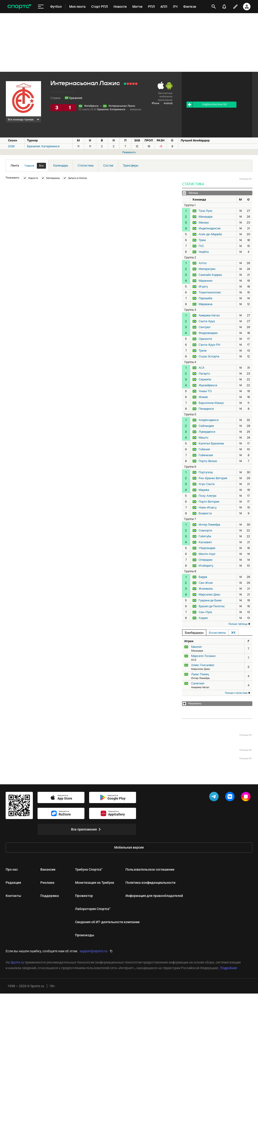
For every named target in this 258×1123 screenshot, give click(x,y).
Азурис (203, 618)
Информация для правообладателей (154, 896)
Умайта (204, 252)
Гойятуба (205, 536)
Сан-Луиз (205, 612)
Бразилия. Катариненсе (111, 109)
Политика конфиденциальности (150, 882)
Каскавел (205, 542)
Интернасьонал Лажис (122, 105)
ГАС (201, 246)
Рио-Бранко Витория (213, 478)
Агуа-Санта (207, 484)
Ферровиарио (208, 333)
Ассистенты (217, 632)
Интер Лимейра (209, 525)
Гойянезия (206, 455)
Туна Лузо (205, 211)
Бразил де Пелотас (212, 606)
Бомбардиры (194, 632)
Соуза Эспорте (209, 356)
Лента (28, 166)
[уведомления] (224, 6)
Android (168, 103)
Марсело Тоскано (203, 656)
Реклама (47, 882)
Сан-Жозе (206, 583)
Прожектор (84, 896)
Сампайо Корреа (210, 275)
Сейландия (206, 426)
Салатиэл (197, 683)
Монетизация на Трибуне (94, 882)
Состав (108, 165)
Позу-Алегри (207, 496)
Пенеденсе (206, 409)
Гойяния (204, 449)
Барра (203, 577)
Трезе (203, 351)
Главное (29, 165)
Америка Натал (209, 315)
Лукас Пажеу (200, 674)
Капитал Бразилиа (211, 443)
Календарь (60, 165)
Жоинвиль (206, 589)
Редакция (13, 882)
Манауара (205, 217)
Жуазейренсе (208, 385)
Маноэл (196, 647)
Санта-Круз (207, 321)
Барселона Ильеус (211, 403)
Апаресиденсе (209, 420)
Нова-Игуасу (207, 507)
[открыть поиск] (214, 6)
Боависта (205, 513)
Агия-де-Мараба (210, 234)
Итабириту (206, 566)
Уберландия (207, 548)
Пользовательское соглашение (150, 869)
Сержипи (205, 379)
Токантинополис (210, 292)
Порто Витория (209, 502)
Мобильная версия (129, 847)
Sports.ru (17, 962)
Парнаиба (205, 298)
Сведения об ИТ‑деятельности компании (107, 922)
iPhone (155, 103)
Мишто (203, 438)
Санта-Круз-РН (209, 345)
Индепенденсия (209, 228)
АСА (202, 368)
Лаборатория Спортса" (92, 909)
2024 (11, 146)
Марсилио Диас (209, 594)
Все (41, 165)
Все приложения (86, 829)
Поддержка (49, 896)
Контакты (13, 896)
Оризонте (205, 339)
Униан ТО (205, 391)
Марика (204, 490)
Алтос (203, 263)
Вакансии (47, 869)
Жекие (203, 397)
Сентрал (204, 327)
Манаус (204, 222)
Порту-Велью (208, 461)
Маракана (205, 304)
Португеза (206, 472)
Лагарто (204, 374)
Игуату (203, 286)
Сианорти (205, 530)
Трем (202, 240)
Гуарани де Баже (210, 600)
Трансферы (130, 165)
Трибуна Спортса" (88, 869)
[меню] (40, 6)
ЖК (233, 632)
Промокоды (84, 935)
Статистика (86, 165)
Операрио (205, 560)
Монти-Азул (207, 554)
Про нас (12, 869)
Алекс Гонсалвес (203, 665)
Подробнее (228, 968)
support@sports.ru (93, 951)
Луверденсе (207, 432)
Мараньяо (205, 281)
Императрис (207, 269)
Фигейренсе (91, 105)
